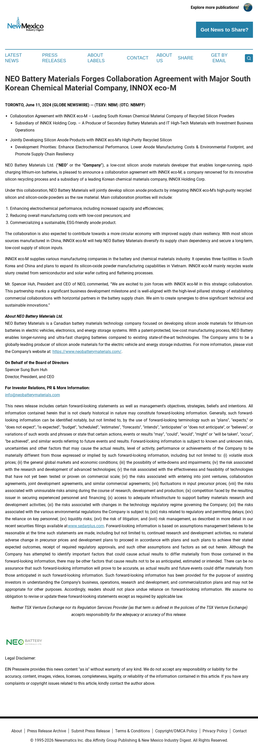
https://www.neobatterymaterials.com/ (86, 351)
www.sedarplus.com (86, 525)
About (16, 731)
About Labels (96, 58)
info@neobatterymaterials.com (32, 394)
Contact (137, 57)
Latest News (13, 58)
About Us (164, 58)
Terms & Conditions (132, 731)
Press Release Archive (46, 731)
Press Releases (54, 58)
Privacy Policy (215, 731)
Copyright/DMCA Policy (176, 731)
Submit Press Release (90, 731)
